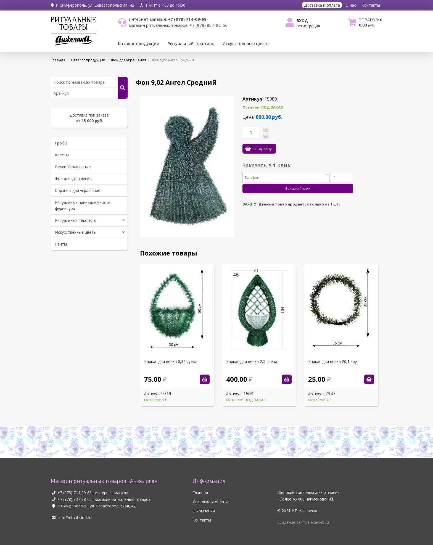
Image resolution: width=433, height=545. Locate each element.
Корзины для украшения (77, 190)
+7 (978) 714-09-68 (74, 492)
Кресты (62, 154)
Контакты (370, 5)
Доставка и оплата (322, 5)
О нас (350, 5)
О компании (203, 511)
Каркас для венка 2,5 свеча (251, 361)
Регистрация (308, 25)
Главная (200, 492)
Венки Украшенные (73, 166)
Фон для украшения (73, 178)
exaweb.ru (320, 522)
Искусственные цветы (246, 43)
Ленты (61, 244)
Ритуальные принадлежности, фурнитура (83, 205)
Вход (302, 20)
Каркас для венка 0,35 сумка (170, 361)
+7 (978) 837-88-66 (74, 499)
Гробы (61, 143)
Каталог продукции (138, 43)
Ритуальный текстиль (191, 43)
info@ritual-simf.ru (71, 517)
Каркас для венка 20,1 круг (333, 361)
